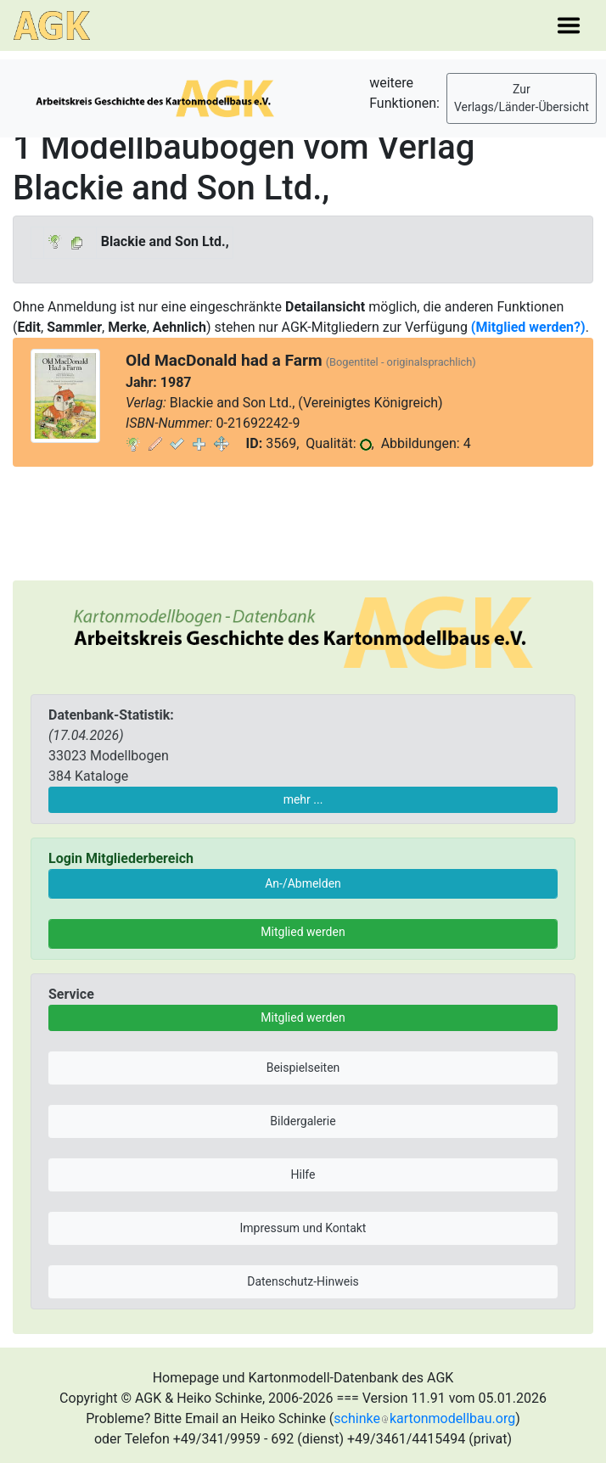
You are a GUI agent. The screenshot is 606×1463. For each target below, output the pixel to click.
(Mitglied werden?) (528, 327)
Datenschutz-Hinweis (303, 1281)
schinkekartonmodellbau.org (424, 1418)
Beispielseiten (303, 1067)
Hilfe (303, 1174)
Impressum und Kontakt (303, 1228)
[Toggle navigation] (568, 25)
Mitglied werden (303, 932)
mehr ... (303, 799)
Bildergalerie (302, 1121)
